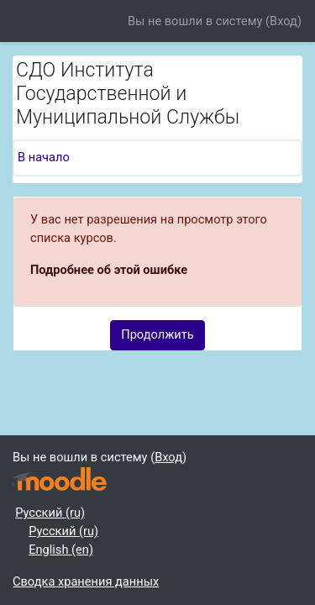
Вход (283, 21)
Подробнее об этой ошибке (108, 269)
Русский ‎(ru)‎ (50, 512)
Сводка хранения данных (86, 581)
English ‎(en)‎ (61, 549)
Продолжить (157, 334)
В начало (44, 157)
